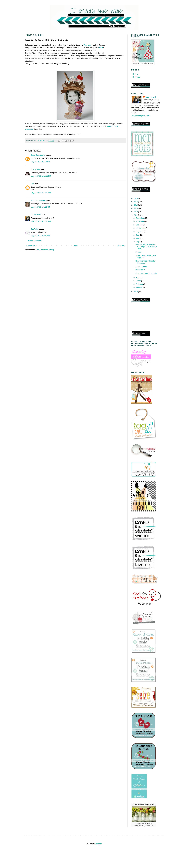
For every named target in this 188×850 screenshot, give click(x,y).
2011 (136, 215)
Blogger (98, 844)
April (138, 277)
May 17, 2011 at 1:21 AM (40, 207)
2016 (136, 198)
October (139, 225)
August (139, 232)
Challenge (88, 45)
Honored (136, 77)
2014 (136, 205)
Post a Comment (34, 241)
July (137, 235)
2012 (136, 212)
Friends (138, 252)
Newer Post (30, 246)
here (101, 48)
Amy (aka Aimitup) (38, 200)
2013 (136, 208)
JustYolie (34, 229)
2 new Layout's (141, 266)
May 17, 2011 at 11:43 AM (41, 221)
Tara (32, 184)
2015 (136, 202)
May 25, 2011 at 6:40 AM (40, 236)
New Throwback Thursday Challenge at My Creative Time (146, 247)
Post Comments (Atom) (45, 250)
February (139, 284)
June (138, 238)
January (139, 287)
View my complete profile (140, 116)
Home (76, 246)
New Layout (140, 270)
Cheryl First (35, 169)
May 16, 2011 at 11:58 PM (41, 176)
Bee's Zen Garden (38, 155)
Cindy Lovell (36, 215)
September (140, 228)
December (140, 218)
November (140, 221)
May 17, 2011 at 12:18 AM (41, 193)
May (138, 242)
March (138, 281)
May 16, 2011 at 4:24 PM (40, 162)
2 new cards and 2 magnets (146, 273)
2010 (136, 292)
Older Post (121, 246)
